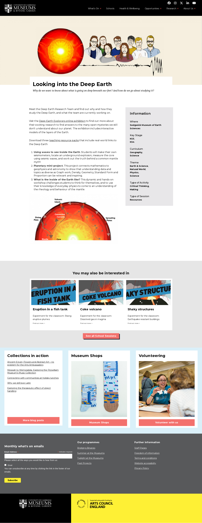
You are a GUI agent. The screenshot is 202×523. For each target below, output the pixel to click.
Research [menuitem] (171, 9)
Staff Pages (140, 448)
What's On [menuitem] (93, 9)
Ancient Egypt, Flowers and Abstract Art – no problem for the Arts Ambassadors (30, 363)
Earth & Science (139, 166)
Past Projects (84, 463)
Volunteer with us (166, 422)
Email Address (11, 452)
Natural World (137, 169)
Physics (134, 172)
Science (134, 155)
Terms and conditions (145, 458)
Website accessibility (145, 463)
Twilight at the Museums (90, 458)
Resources (136, 199)
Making (134, 189)
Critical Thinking (139, 186)
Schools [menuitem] (110, 8)
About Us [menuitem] (188, 9)
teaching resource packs (64, 140)
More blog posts (33, 420)
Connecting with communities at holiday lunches (33, 378)
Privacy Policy (141, 468)
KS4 (132, 142)
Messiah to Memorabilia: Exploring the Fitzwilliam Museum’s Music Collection (33, 371)
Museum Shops (99, 422)
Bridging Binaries (86, 448)
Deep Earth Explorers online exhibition (62, 121)
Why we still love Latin (19, 383)
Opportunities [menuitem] (152, 9)
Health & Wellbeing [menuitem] (129, 8)
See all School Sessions (101, 336)
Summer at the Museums (90, 453)
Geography (136, 152)
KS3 (132, 138)
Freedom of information (147, 453)
